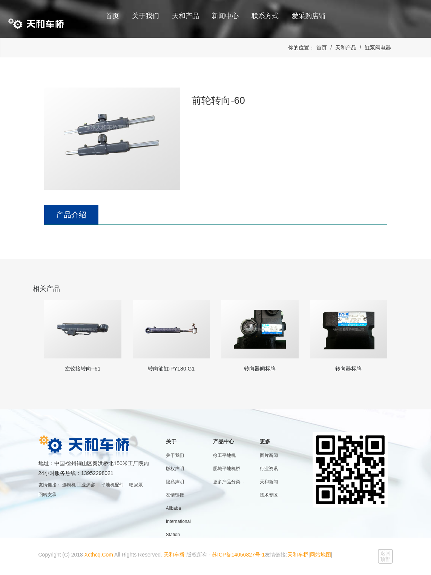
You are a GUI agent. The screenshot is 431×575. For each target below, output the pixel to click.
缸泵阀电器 (378, 48)
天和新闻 (269, 481)
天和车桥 (174, 555)
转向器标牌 (348, 369)
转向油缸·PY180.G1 (171, 369)
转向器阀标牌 (260, 369)
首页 (112, 16)
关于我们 (145, 16)
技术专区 (269, 495)
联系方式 (265, 16)
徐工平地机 (224, 455)
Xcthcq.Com (98, 555)
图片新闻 (269, 455)
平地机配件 (112, 484)
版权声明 (175, 468)
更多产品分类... (228, 481)
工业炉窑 (86, 484)
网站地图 (320, 555)
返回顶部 (385, 556)
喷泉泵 (136, 484)
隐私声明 (175, 481)
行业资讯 (269, 468)
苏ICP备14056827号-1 (238, 555)
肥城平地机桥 (226, 468)
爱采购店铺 (308, 16)
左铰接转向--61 (83, 369)
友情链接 (175, 495)
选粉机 (69, 484)
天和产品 (185, 16)
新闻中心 (225, 16)
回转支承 (47, 494)
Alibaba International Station (178, 521)
